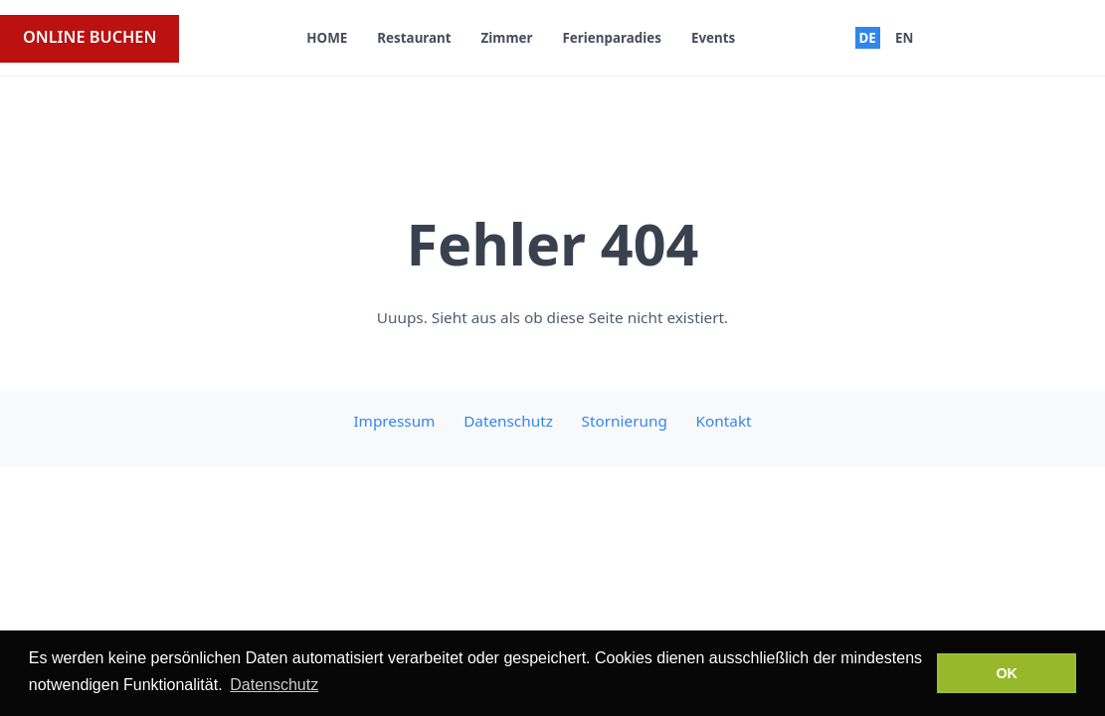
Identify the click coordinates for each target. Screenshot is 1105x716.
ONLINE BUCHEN (89, 37)
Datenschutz (508, 421)
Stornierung (624, 421)
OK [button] (1006, 673)
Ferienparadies (611, 38)
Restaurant (414, 38)
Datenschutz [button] (274, 684)
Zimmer (507, 38)
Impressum (394, 421)
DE (866, 38)
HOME (326, 38)
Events (713, 38)
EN (904, 38)
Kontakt (724, 421)
